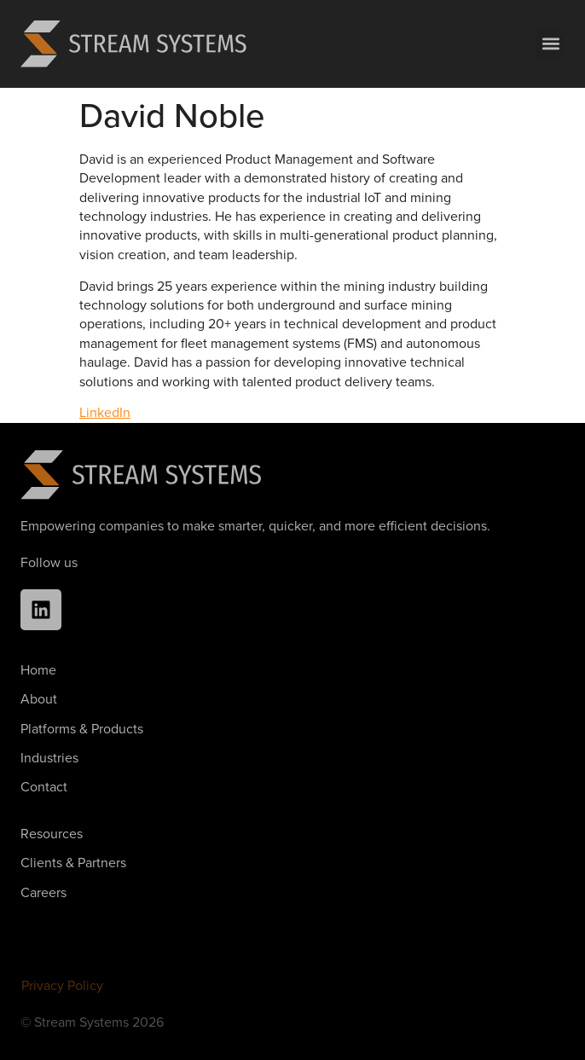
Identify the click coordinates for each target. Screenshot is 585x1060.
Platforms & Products (81, 729)
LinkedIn (104, 412)
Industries (49, 757)
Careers (43, 892)
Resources (51, 833)
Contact (43, 786)
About (38, 699)
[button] (550, 44)
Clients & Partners (73, 862)
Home (38, 670)
